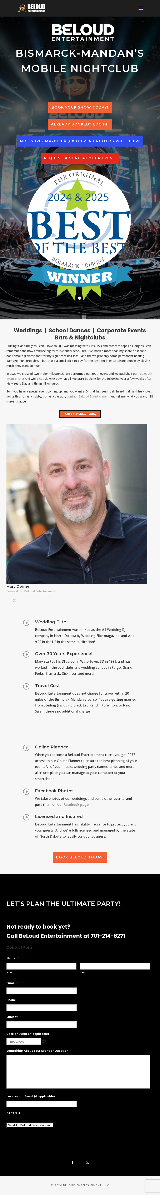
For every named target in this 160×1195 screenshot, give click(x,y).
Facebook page (76, 805)
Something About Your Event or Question (39, 1051)
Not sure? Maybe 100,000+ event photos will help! (80, 141)
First (9, 972)
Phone (11, 1000)
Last (82, 972)
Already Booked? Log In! (80, 124)
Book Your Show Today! (80, 107)
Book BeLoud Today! (80, 857)
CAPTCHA (13, 1113)
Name (12, 958)
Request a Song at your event (80, 158)
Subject (13, 1017)
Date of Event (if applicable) (27, 1034)
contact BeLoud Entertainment (88, 396)
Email (12, 983)
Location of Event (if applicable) (30, 1096)
